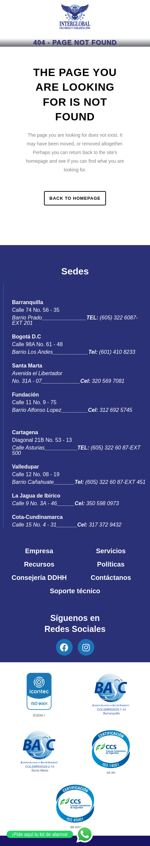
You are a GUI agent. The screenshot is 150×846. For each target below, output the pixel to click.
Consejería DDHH (39, 577)
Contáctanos (111, 577)
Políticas (110, 564)
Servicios (111, 551)
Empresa (39, 551)
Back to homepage (74, 198)
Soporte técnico (75, 591)
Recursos (39, 564)
